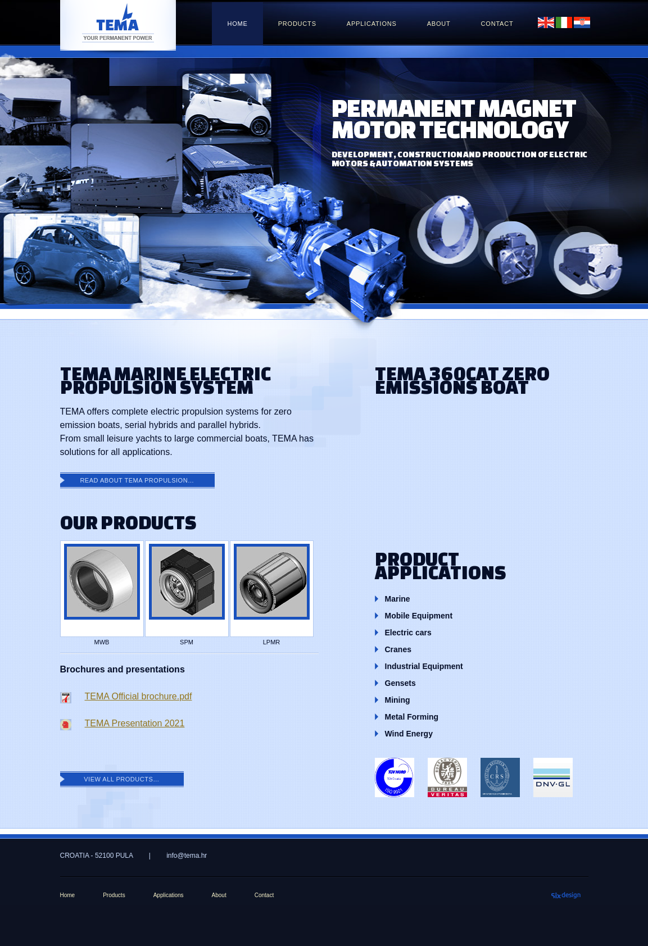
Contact (497, 23)
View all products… (122, 779)
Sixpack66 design (566, 894)
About (439, 23)
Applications (372, 23)
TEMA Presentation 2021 (135, 723)
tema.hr (118, 27)
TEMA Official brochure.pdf (138, 696)
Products (297, 23)
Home (237, 23)
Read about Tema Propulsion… (137, 480)
